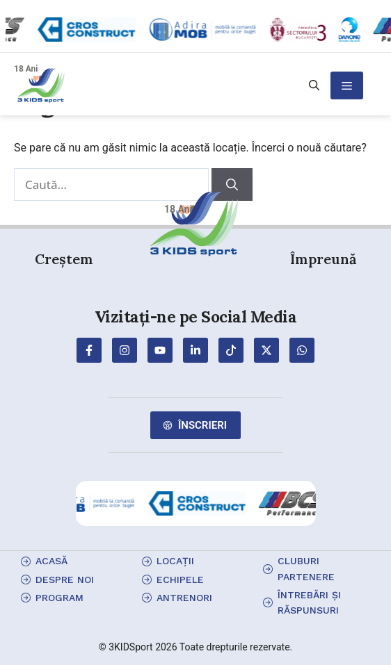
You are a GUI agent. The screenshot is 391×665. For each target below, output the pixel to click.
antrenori (184, 597)
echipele (180, 579)
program (59, 597)
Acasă (51, 560)
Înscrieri (202, 425)
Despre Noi (64, 579)
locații (175, 560)
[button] (314, 85)
